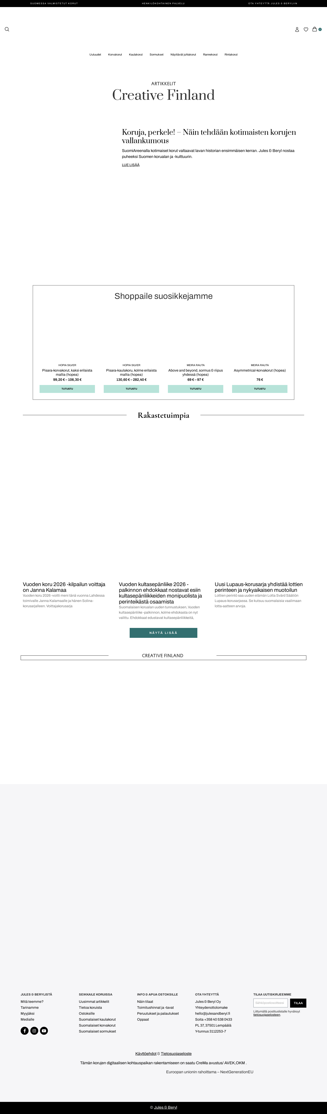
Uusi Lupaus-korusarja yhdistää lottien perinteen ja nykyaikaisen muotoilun (259, 587)
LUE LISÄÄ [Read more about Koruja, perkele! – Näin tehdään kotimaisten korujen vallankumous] (131, 165)
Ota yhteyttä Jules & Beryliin (272, 3)
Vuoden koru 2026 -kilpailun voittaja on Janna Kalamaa (64, 587)
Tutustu (67, 388)
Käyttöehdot (145, 1053)
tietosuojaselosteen (266, 1014)
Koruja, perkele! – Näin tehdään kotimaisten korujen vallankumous (209, 137)
